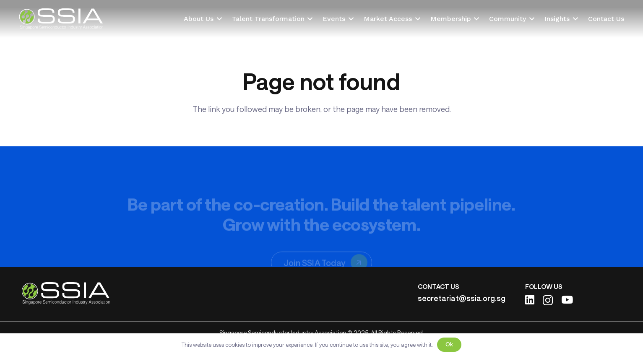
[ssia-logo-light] (61, 18)
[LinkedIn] (529, 299)
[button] (217, 18)
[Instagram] (548, 300)
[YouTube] (567, 299)
